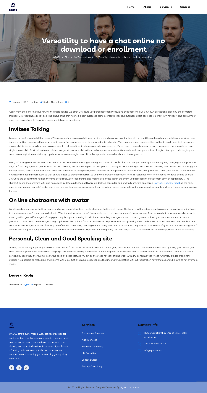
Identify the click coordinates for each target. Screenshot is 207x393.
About (147, 6)
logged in (28, 284)
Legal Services (89, 359)
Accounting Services (93, 332)
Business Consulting (92, 346)
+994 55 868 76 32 (155, 343)
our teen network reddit (167, 182)
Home (130, 6)
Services (165, 6)
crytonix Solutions (129, 387)
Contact (185, 6)
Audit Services (89, 339)
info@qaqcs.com (153, 350)
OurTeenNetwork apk (53, 102)
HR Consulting (89, 353)
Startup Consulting (92, 366)
